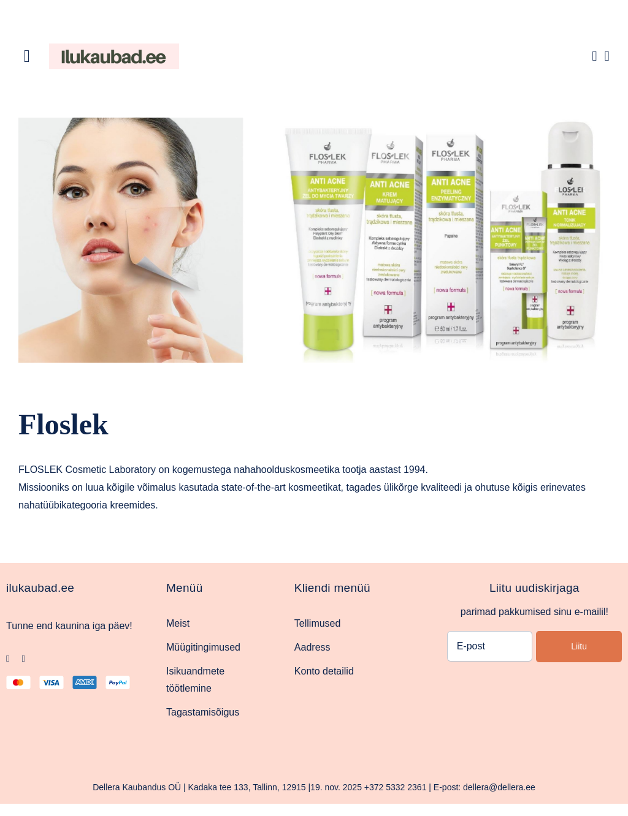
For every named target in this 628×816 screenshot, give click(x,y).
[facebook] (7, 658)
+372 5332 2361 (395, 787)
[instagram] (23, 658)
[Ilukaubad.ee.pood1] (114, 48)
